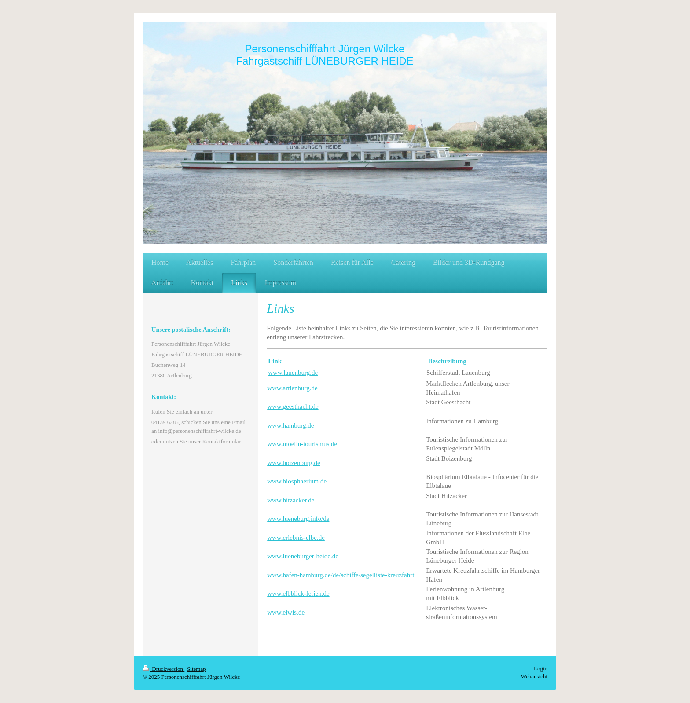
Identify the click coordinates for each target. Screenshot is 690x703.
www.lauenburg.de (293, 372)
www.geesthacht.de (292, 406)
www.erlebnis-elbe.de (296, 537)
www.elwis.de (286, 612)
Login (540, 668)
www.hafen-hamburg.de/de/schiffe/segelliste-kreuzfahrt (340, 575)
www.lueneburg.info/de (298, 518)
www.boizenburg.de (293, 462)
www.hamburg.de (290, 425)
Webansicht (534, 676)
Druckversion (163, 669)
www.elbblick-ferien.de (298, 593)
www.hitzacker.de (290, 500)
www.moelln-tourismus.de (302, 443)
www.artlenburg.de (292, 388)
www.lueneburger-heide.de (302, 556)
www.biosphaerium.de (297, 481)
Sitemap (196, 669)
